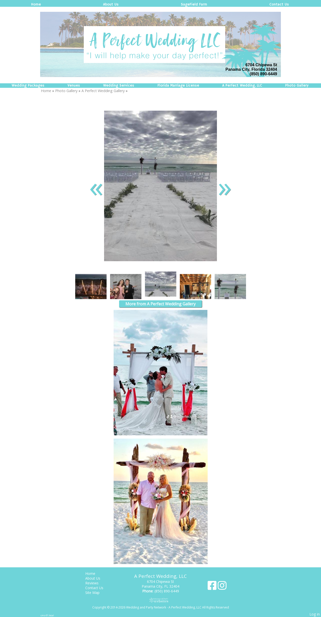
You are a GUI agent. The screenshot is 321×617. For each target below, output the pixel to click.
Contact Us (279, 4)
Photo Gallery (296, 85)
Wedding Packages (28, 85)
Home (36, 4)
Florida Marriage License (178, 85)
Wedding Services (118, 85)
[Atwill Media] (160, 600)
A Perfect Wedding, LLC (242, 85)
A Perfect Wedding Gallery (103, 90)
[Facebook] (213, 587)
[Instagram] (222, 587)
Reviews (96, 583)
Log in (314, 614)
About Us (111, 4)
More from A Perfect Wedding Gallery (160, 304)
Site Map (96, 592)
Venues (73, 85)
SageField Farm (194, 4)
